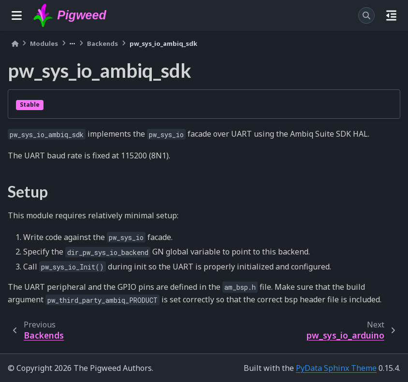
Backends (102, 43)
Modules (44, 43)
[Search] (366, 15)
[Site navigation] (17, 15)
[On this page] (391, 15)
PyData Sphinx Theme (336, 368)
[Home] (15, 44)
